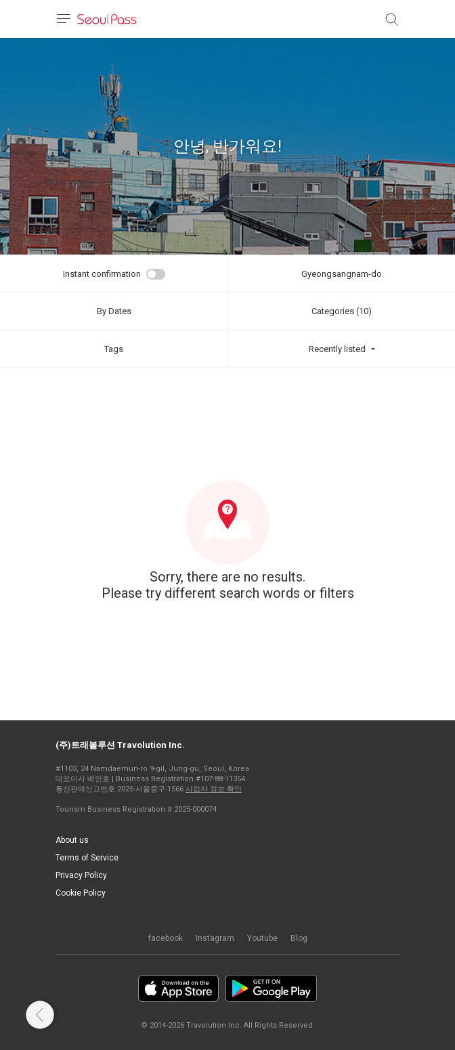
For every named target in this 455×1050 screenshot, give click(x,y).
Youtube (262, 938)
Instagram (215, 938)
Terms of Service (87, 857)
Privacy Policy (81, 875)
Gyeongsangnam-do (341, 274)
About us (72, 840)
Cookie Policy (81, 893)
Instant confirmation (102, 274)
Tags (113, 349)
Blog (298, 938)
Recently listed (337, 349)
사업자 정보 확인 (214, 789)
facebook (165, 938)
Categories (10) (341, 311)
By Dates (114, 311)
